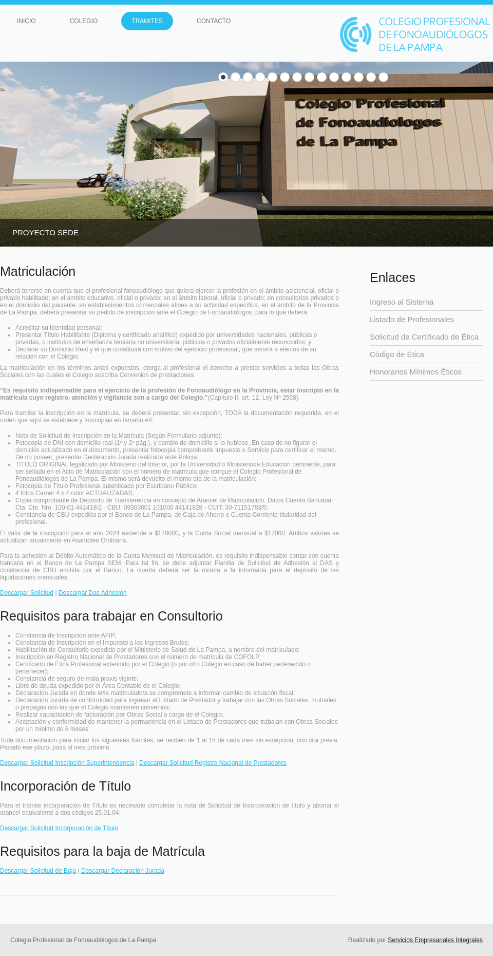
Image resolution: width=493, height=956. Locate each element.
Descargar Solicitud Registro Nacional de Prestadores (213, 762)
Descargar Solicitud (26, 592)
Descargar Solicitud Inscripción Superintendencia (67, 762)
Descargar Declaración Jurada (122, 870)
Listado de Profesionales (412, 319)
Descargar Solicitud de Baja (38, 870)
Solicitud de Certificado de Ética (424, 336)
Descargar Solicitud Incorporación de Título (59, 828)
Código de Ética (397, 354)
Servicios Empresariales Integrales (435, 940)
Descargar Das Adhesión (93, 592)
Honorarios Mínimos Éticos (416, 371)
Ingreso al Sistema (401, 301)
